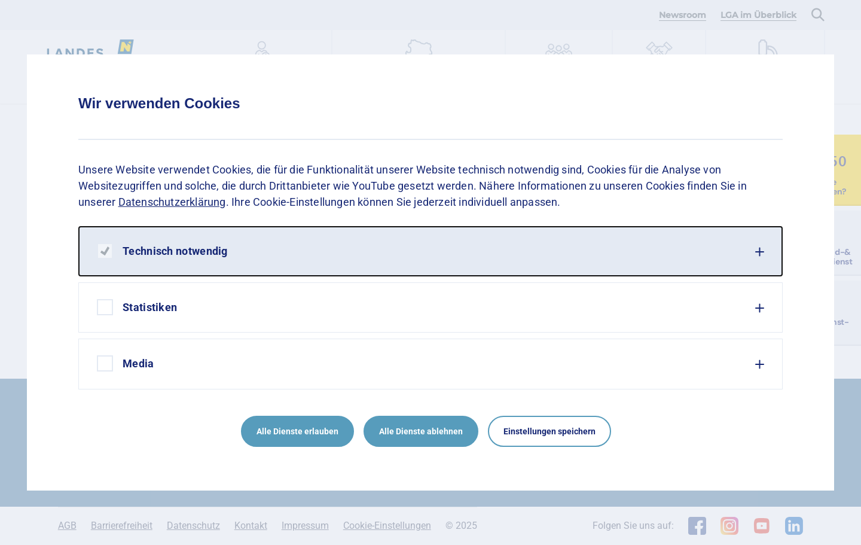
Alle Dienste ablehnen (421, 431)
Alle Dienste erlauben (297, 431)
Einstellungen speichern (549, 431)
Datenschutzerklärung (172, 202)
